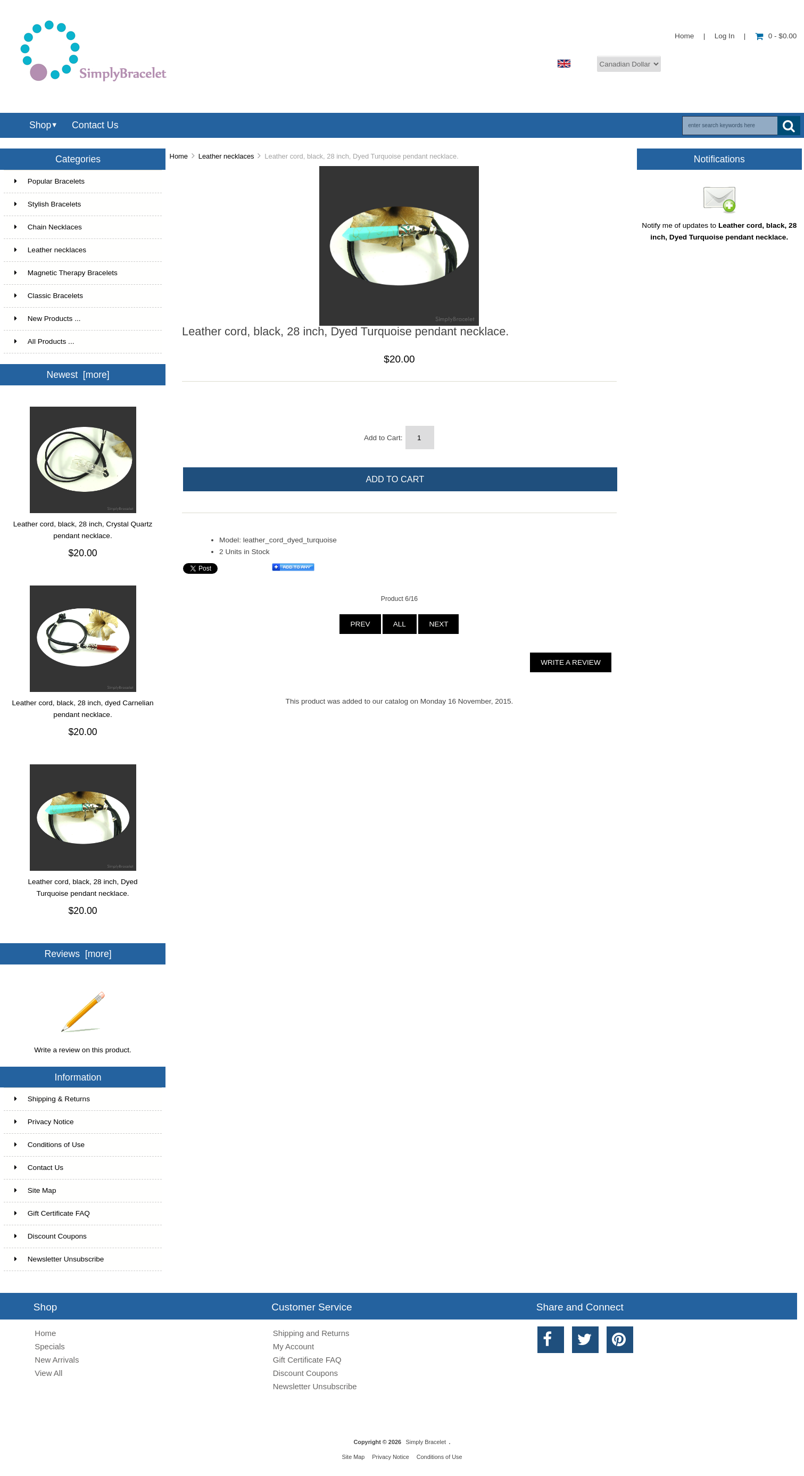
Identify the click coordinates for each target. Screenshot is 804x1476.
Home (684, 36)
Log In (725, 36)
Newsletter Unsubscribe (59, 1259)
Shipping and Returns (311, 1333)
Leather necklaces (226, 156)
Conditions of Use (49, 1145)
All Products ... (44, 341)
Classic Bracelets (81, 296)
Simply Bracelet (426, 1442)
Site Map (35, 1190)
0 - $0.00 (776, 36)
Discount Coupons (50, 1236)
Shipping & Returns (52, 1099)
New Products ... (47, 319)
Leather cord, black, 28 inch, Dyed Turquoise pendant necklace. (82, 887)
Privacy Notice (44, 1122)
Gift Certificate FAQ (52, 1213)
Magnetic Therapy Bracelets (81, 273)
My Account (293, 1346)
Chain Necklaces (81, 227)
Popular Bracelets (81, 181)
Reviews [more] (78, 954)
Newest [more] (77, 374)
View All (48, 1373)
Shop (40, 125)
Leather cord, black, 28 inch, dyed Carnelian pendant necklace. (83, 709)
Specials (50, 1346)
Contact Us (95, 125)
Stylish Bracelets (81, 204)
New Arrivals (57, 1359)
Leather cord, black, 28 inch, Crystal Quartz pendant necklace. (82, 530)
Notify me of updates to (719, 227)
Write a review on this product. (82, 1046)
